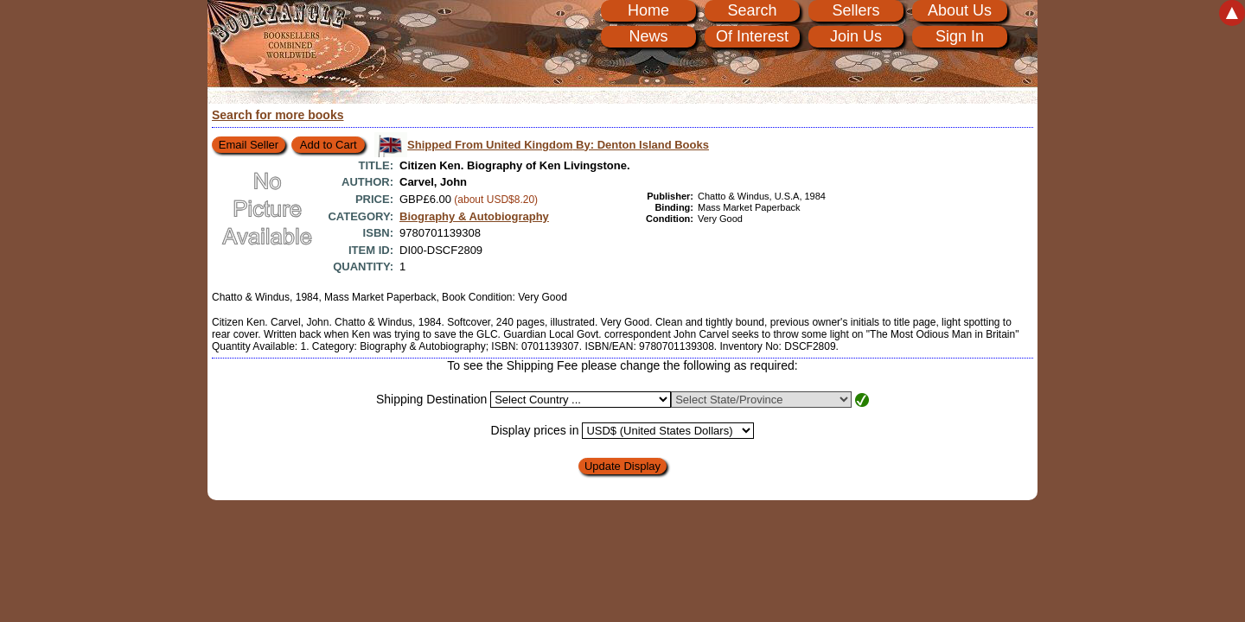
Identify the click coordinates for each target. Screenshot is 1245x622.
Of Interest (752, 36)
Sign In (959, 36)
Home (648, 10)
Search (751, 10)
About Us (960, 10)
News (648, 36)
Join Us (856, 36)
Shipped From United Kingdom (558, 144)
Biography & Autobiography (474, 216)
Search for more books (278, 115)
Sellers (855, 10)
